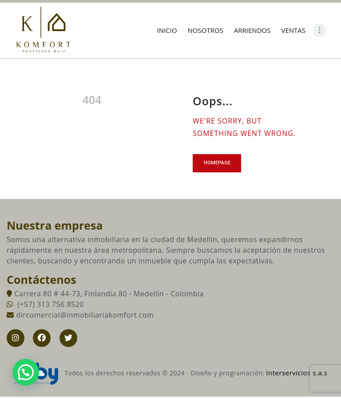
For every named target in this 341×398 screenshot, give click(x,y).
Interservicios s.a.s (296, 374)
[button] (25, 372)
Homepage (218, 164)
